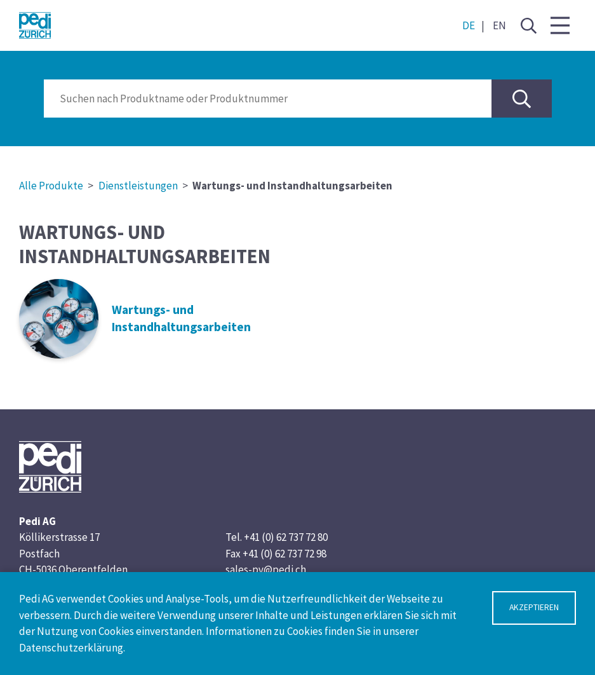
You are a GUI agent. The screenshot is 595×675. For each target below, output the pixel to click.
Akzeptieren (534, 607)
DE (468, 25)
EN (499, 25)
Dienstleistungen (138, 186)
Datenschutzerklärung (71, 648)
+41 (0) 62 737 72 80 (286, 537)
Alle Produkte (51, 186)
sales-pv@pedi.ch (265, 569)
